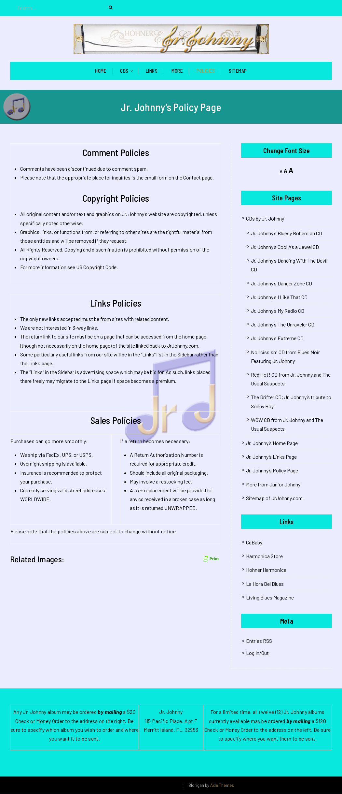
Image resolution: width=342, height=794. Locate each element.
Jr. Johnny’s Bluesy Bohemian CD (286, 233)
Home (100, 71)
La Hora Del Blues (265, 584)
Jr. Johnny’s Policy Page (272, 471)
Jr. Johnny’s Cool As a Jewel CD (285, 247)
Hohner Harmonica (266, 570)
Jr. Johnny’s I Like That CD (279, 297)
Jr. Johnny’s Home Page (272, 443)
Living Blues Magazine (270, 598)
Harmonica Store (264, 557)
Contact (192, 178)
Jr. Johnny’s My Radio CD (277, 311)
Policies (206, 71)
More (177, 71)
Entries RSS (259, 641)
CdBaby (254, 543)
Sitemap (238, 71)
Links (152, 71)
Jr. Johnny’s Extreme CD (277, 339)
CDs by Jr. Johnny (265, 219)
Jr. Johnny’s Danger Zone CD (281, 284)
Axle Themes (222, 785)
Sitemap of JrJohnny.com (274, 498)
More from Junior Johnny (273, 485)
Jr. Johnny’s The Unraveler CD (282, 325)
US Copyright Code (96, 268)
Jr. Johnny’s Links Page (271, 457)
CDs (124, 71)
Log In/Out (257, 653)
